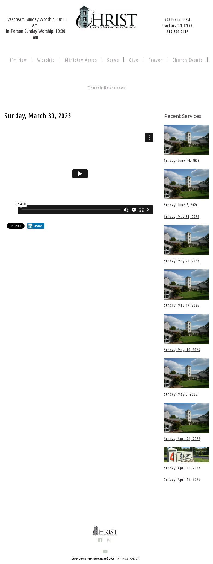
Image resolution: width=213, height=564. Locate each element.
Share (34, 226)
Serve (113, 59)
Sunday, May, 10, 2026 (182, 350)
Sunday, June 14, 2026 (182, 160)
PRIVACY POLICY (128, 559)
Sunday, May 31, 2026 (181, 216)
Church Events (187, 59)
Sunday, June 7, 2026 (181, 205)
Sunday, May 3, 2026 (180, 394)
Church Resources (107, 87)
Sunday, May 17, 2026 (181, 305)
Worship (46, 59)
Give (133, 59)
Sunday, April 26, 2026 (182, 439)
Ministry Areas (81, 59)
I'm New (18, 59)
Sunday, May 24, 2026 (181, 261)
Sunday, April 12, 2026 (182, 479)
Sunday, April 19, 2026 (182, 468)
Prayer (155, 59)
